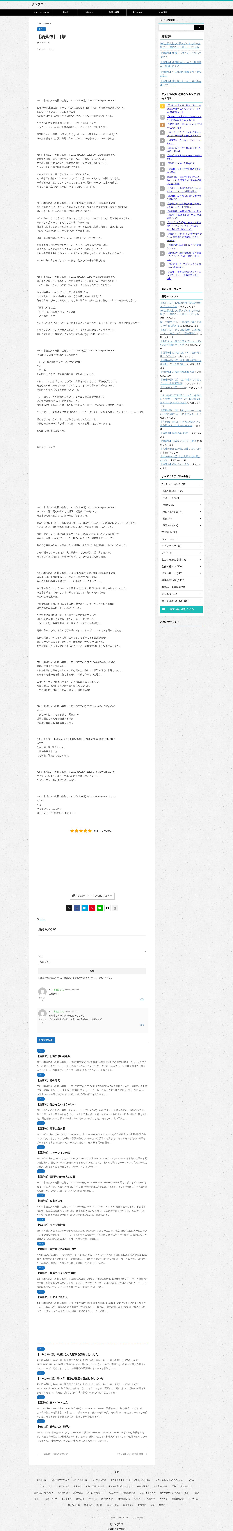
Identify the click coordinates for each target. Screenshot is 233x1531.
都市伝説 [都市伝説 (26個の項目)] (142, 1503)
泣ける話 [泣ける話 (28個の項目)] (93, 1496)
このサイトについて (98, 1516)
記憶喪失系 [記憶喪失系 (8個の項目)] (128, 1503)
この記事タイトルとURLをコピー (92, 895)
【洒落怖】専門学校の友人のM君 (54, 1174)
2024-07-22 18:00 (72, 1010)
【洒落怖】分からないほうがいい (54, 1102)
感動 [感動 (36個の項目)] (187, 1490)
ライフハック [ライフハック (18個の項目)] (46, 1484)
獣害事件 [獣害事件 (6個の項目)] (151, 1496)
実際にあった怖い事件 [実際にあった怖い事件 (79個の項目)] (44, 1490)
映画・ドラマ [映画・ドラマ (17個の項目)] (51, 1496)
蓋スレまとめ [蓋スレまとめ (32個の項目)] (113, 1503)
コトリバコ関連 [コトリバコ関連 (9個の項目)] (99, 1478)
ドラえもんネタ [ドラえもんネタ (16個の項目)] (118, 1478)
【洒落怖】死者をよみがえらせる (176, 415)
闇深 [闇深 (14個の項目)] (153, 1503)
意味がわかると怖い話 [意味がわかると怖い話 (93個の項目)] (170, 1490)
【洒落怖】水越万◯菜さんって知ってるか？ (181, 53)
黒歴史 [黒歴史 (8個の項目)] (162, 1503)
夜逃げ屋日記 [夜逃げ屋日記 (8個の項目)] (143, 1484)
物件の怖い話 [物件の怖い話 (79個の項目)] (124, 1496)
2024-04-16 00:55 (72, 989)
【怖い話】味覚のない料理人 (51, 1424)
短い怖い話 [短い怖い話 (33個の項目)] (193, 1496)
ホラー (42, 919)
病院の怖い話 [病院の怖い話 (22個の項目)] (178, 1496)
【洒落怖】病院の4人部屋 (172, 407)
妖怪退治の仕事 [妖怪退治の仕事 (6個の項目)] (160, 1484)
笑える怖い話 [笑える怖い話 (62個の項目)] (74, 1503)
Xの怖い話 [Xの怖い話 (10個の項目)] (41, 1478)
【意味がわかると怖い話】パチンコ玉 (178, 423)
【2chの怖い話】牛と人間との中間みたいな (181, 431)
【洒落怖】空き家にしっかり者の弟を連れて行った (181, 76)
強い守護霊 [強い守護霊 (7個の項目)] (78, 1490)
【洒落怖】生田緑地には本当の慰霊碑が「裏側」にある (181, 61)
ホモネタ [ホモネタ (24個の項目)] (192, 1478)
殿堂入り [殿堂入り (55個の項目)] (80, 1496)
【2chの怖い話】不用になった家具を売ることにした (64, 1352)
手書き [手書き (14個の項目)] (196, 1490)
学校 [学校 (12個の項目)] (174, 1484)
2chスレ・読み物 (41, 12)
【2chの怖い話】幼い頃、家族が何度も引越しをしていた (66, 1376)
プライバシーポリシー (119, 1516)
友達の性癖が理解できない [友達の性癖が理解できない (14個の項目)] (120, 1484)
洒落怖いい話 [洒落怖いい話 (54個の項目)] (107, 1496)
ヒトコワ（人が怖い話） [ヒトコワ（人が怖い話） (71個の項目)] (140, 1478)
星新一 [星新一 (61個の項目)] (38, 1496)
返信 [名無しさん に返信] (142, 998)
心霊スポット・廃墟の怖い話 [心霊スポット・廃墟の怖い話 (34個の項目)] (122, 1490)
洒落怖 (65, 12)
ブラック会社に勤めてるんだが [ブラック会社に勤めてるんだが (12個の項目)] (169, 1478)
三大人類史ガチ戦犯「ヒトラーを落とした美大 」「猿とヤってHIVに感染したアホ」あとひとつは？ (181, 381)
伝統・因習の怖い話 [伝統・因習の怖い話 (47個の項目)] (95, 1484)
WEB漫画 (163, 12)
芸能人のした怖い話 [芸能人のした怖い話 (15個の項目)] (93, 1503)
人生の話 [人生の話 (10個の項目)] (78, 1484)
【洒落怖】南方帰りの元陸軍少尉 (54, 1247)
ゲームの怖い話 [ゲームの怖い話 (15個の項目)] (80, 1478)
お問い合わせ (137, 1516)
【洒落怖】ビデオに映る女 (50, 1295)
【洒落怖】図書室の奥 (48, 1198)
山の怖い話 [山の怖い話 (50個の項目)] (63, 1490)
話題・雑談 (114, 12)
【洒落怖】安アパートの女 (50, 1400)
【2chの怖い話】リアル (171, 373)
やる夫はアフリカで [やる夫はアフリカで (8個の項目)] (60, 1478)
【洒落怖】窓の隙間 (47, 1078)
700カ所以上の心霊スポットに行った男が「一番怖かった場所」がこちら (180, 45)
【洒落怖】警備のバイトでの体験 (54, 1271)
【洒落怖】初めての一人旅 (173, 439)
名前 (40, 955)
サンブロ (37, 4)
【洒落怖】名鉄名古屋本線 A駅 (175, 357)
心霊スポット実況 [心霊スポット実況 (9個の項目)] (147, 1490)
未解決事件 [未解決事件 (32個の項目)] (66, 1496)
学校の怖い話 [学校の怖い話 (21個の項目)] (186, 1484)
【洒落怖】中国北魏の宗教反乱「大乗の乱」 (181, 68)
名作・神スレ (138, 12)
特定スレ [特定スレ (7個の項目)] (138, 1496)
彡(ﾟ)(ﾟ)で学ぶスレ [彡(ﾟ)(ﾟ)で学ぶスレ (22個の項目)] (96, 1490)
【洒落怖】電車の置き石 (49, 1126)
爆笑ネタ (90, 12)
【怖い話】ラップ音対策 (49, 1222)
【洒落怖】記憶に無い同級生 (51, 1054)
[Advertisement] (62, 73)
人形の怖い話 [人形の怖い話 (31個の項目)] (63, 1484)
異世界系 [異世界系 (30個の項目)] (163, 1496)
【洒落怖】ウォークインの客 (51, 1150)
